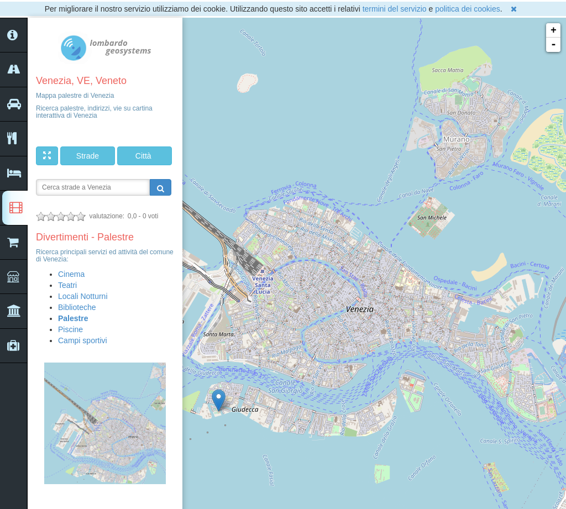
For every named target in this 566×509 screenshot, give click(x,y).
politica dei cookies (467, 8)
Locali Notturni (83, 296)
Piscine (70, 329)
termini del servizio (395, 8)
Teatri (67, 285)
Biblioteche (77, 307)
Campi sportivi (82, 340)
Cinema (71, 274)
